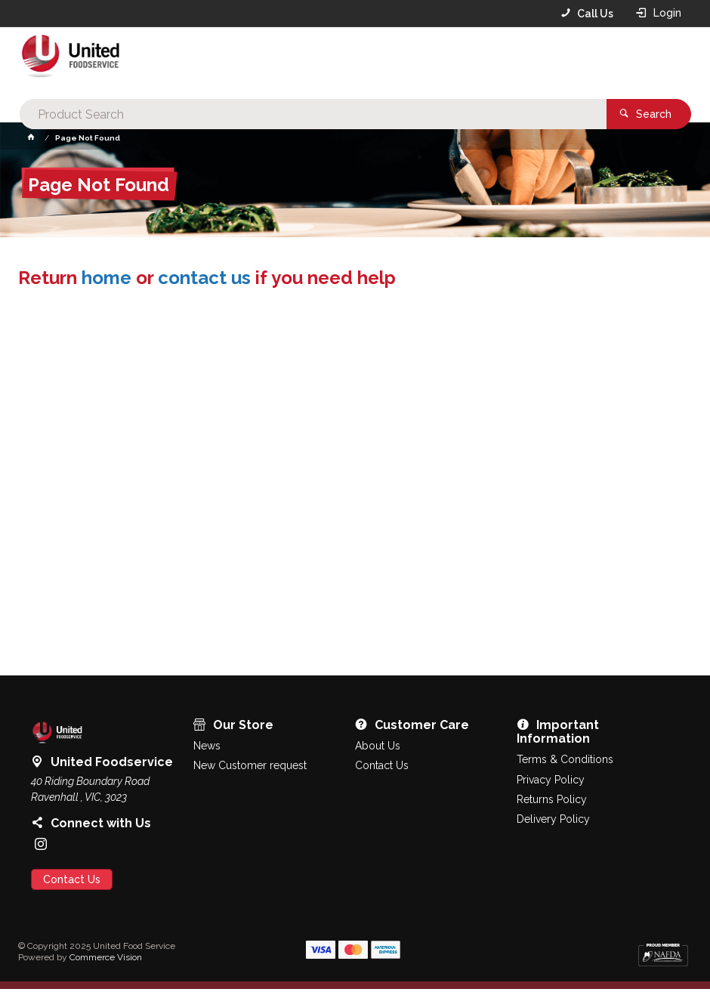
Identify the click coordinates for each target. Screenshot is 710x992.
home (106, 280)
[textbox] (351, 60)
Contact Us (71, 882)
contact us (204, 280)
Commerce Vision (105, 959)
